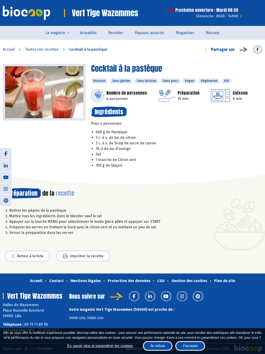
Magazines (185, 33)
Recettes (115, 33)
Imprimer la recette (83, 256)
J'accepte (190, 346)
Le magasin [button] (55, 33)
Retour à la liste (27, 256)
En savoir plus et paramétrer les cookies (100, 346)
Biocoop (212, 33)
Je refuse (157, 346)
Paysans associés (149, 33)
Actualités (88, 33)
